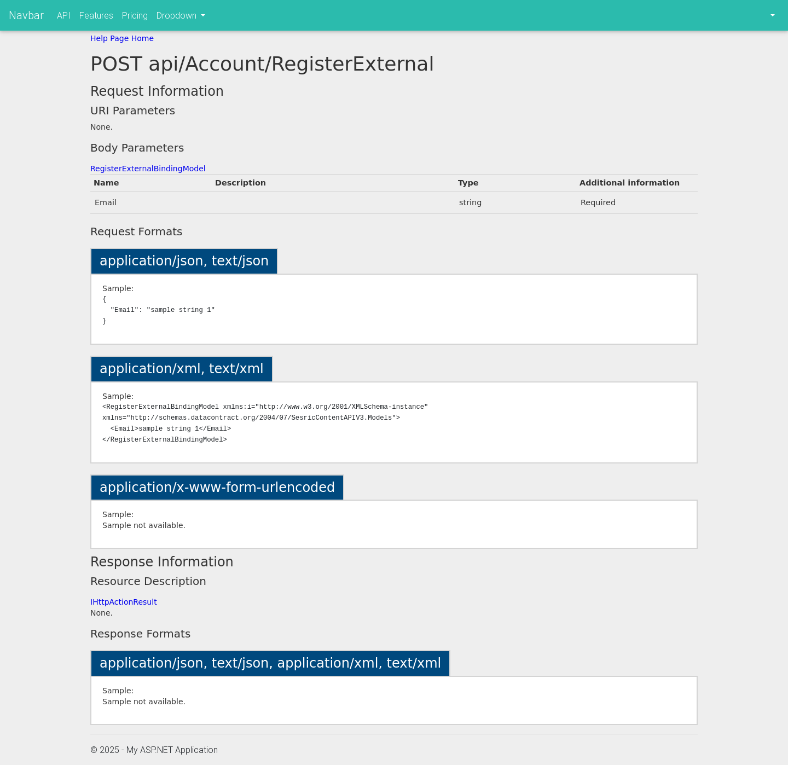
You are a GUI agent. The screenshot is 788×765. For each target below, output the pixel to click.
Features (96, 15)
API (64, 15)
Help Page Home (122, 38)
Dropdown (178, 15)
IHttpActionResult (123, 602)
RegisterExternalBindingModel (148, 168)
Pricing (135, 15)
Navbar (26, 15)
